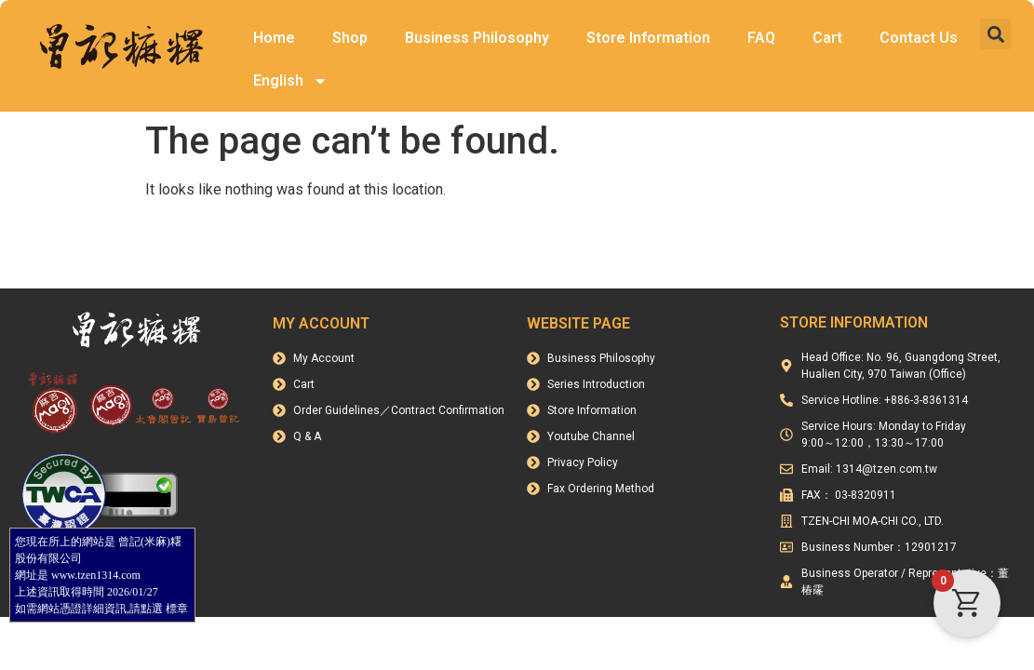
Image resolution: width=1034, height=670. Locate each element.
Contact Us (919, 38)
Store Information (648, 38)
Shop (350, 38)
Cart (827, 38)
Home (274, 38)
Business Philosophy (477, 38)
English (290, 81)
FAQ (761, 38)
